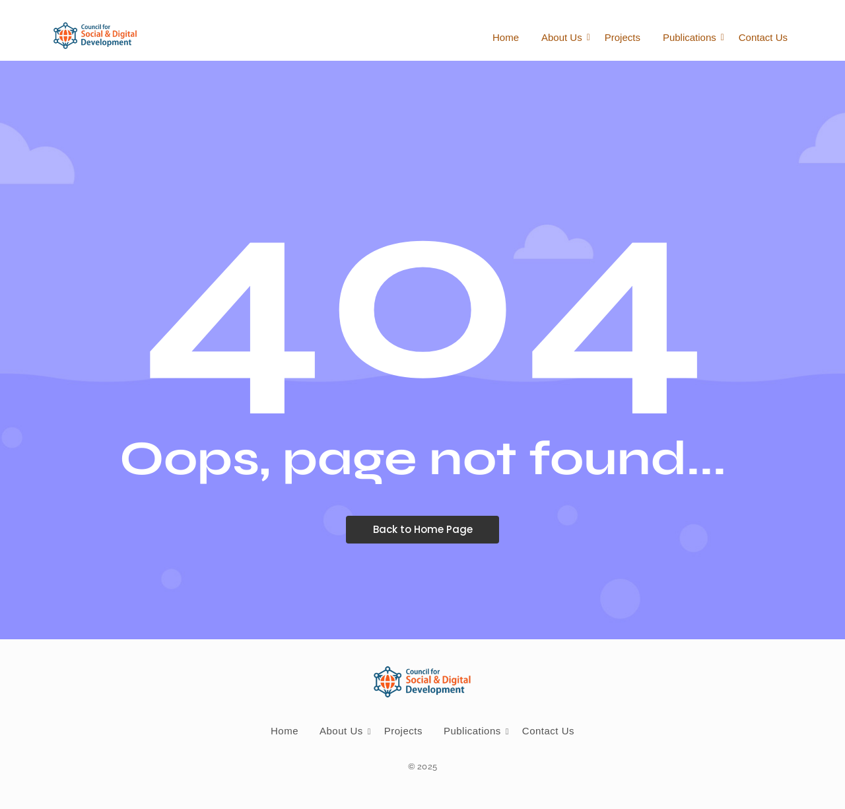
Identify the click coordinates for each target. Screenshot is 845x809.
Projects (622, 37)
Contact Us (763, 37)
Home (505, 37)
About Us (564, 37)
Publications (692, 37)
